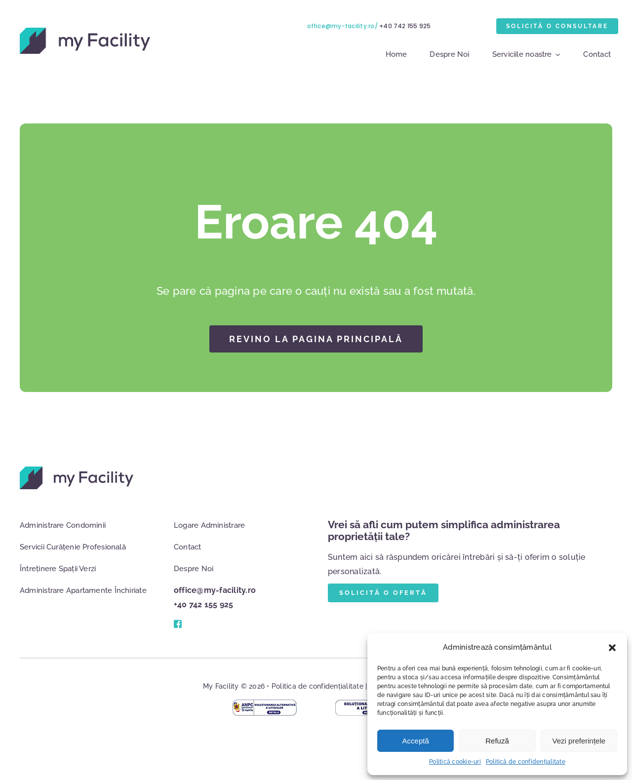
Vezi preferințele (579, 741)
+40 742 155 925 (407, 26)
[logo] (83, 31)
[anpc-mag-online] (265, 703)
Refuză (497, 741)
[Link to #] (177, 624)
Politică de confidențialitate (525, 761)
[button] (612, 648)
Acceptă (415, 741)
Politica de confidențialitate (317, 686)
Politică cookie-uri (455, 761)
